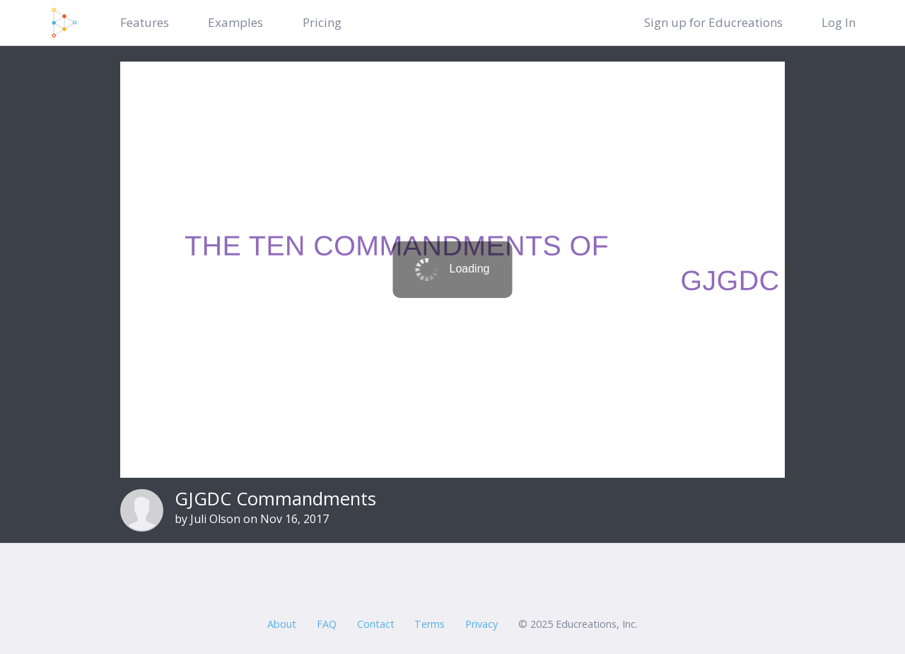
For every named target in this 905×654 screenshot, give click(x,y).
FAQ (327, 624)
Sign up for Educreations (713, 22)
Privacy (481, 624)
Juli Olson (215, 519)
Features (144, 22)
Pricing (322, 22)
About (281, 624)
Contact (376, 624)
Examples (235, 22)
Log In (839, 22)
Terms (429, 624)
